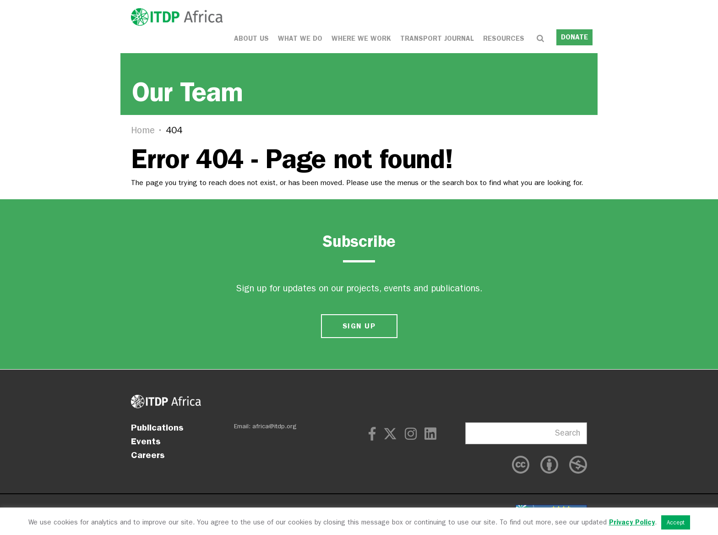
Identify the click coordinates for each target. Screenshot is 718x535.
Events (146, 441)
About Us (251, 38)
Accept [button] (676, 522)
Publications (157, 427)
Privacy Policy (632, 522)
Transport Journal (437, 38)
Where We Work (361, 38)
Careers (148, 454)
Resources (503, 38)
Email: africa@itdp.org (265, 426)
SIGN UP (359, 326)
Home (143, 130)
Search (567, 433)
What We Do (300, 38)
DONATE (574, 37)
